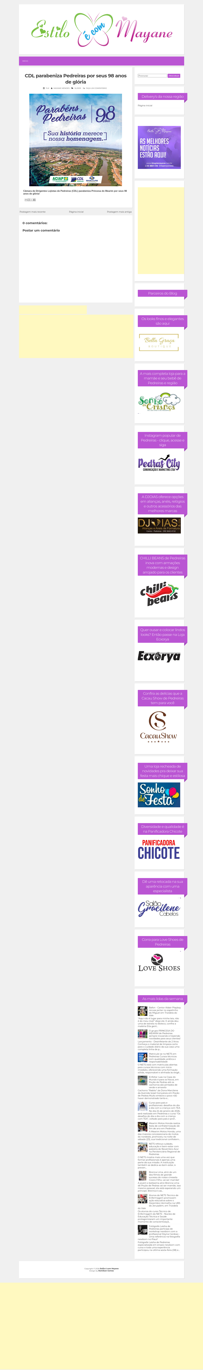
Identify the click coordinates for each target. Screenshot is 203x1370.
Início (25, 61)
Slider (77, 88)
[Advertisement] (53, 309)
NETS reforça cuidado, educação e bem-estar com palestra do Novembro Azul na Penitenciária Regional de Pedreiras (164, 1149)
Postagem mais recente (32, 211)
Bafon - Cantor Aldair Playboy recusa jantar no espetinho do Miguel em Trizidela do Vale (165, 1011)
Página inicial (76, 211)
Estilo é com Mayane (109, 1268)
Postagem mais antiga (119, 211)
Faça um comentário (96, 88)
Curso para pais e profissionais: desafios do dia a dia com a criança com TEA (164, 1105)
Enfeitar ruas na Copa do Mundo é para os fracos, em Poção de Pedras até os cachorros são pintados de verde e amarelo (164, 1082)
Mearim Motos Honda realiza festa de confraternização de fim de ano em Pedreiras (164, 1126)
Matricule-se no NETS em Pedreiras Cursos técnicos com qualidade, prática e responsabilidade (163, 1057)
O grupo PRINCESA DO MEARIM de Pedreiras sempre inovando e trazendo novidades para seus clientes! (165, 1034)
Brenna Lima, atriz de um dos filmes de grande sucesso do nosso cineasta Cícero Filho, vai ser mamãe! (164, 1176)
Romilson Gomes (106, 1271)
